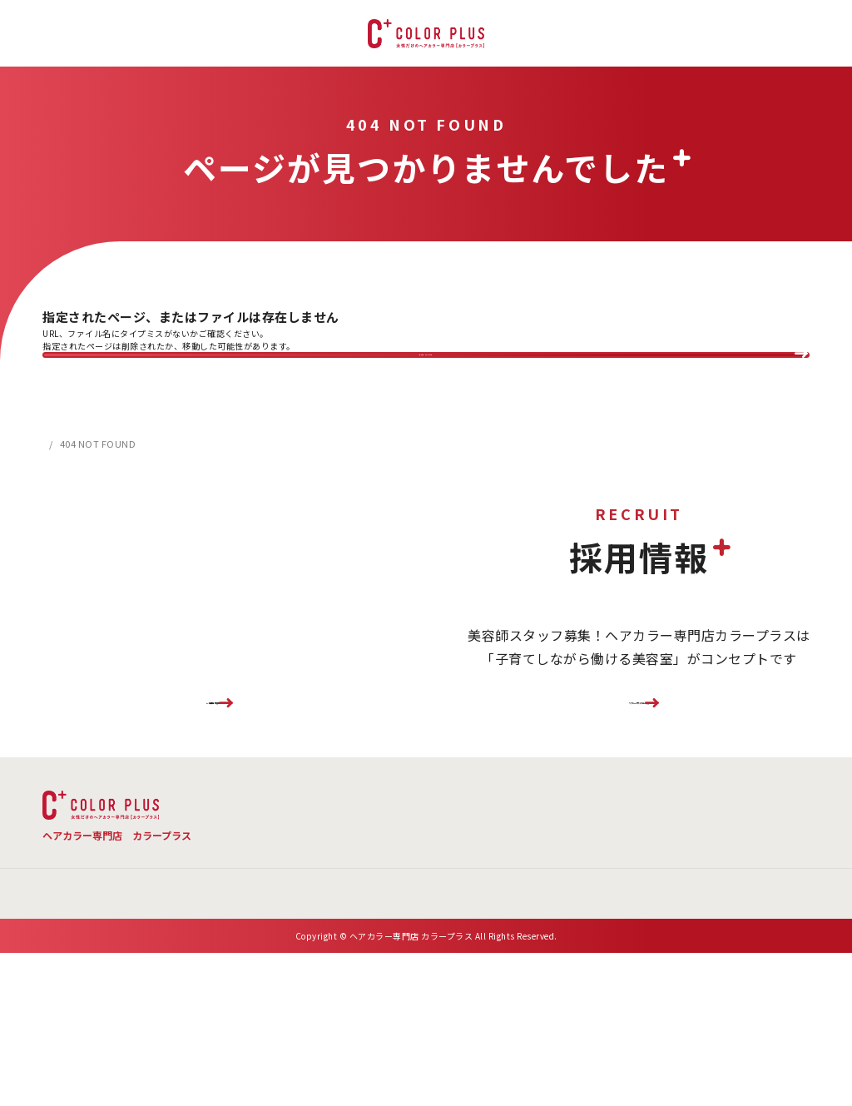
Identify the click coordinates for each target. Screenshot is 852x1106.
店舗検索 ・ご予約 (634, 877)
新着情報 (369, 915)
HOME (56, 482)
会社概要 (447, 915)
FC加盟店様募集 (213, 761)
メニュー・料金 (370, 877)
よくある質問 (498, 877)
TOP (266, 877)
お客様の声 (763, 877)
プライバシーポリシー (660, 915)
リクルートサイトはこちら (639, 761)
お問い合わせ (537, 915)
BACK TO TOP (426, 373)
